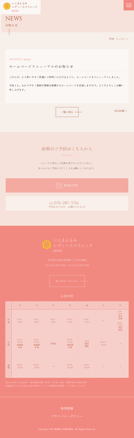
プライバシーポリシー (68, 416)
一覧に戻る (67, 112)
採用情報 (69, 408)
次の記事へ (120, 111)
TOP (111, 39)
